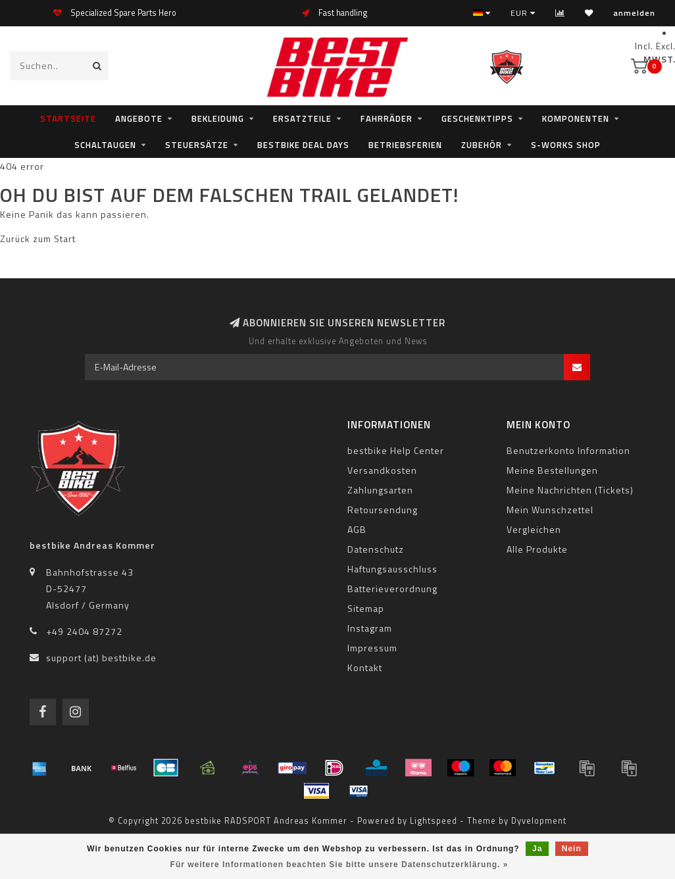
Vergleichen (534, 529)
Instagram (369, 628)
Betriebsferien (405, 144)
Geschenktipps (477, 118)
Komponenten (575, 118)
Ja (537, 848)
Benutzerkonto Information (568, 450)
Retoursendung (382, 509)
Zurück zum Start (38, 238)
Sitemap (365, 608)
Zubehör (481, 144)
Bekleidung (217, 118)
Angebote (138, 118)
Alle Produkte (537, 549)
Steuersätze (196, 144)
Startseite (68, 118)
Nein (572, 848)
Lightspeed (433, 821)
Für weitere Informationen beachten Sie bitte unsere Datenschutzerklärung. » (339, 864)
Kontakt (364, 667)
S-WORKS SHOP (566, 144)
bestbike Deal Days (303, 144)
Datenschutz (375, 549)
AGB (356, 529)
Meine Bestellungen (552, 470)
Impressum (372, 648)
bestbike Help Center (395, 450)
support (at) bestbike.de (101, 658)
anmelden (634, 13)
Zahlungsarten (380, 490)
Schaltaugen (105, 144)
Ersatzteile (302, 118)
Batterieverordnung (392, 588)
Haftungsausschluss (392, 569)
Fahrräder (387, 118)
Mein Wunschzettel (550, 509)
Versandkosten (382, 470)
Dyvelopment (538, 821)
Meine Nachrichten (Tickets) (570, 490)
